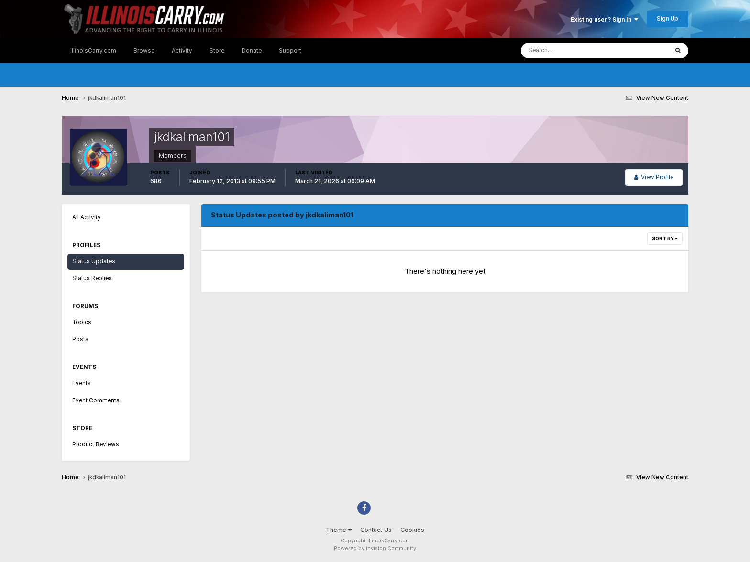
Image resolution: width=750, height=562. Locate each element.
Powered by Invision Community (375, 548)
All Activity (86, 217)
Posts (80, 339)
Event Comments (96, 400)
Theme (339, 529)
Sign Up (667, 18)
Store (217, 50)
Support (290, 50)
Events (81, 383)
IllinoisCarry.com (93, 50)
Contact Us (376, 529)
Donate (252, 50)
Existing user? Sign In (604, 19)
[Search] (566, 50)
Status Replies (92, 278)
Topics (81, 322)
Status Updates (93, 261)
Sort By (665, 238)
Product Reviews (95, 444)
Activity (182, 50)
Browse (143, 50)
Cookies (412, 529)
